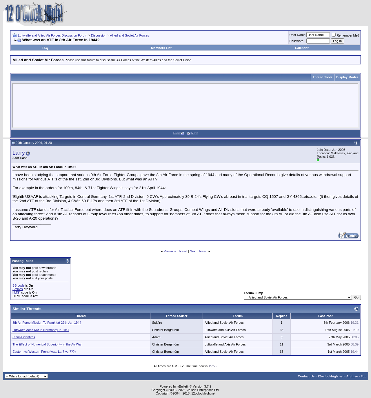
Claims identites (23, 337)
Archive (352, 376)
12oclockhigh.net (330, 376)
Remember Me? (345, 35)
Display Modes (347, 77)
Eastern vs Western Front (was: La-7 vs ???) (44, 351)
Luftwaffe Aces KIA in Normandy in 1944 (40, 330)
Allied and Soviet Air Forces (129, 35)
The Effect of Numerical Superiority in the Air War (47, 344)
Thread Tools (322, 77)
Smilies (17, 289)
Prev (176, 133)
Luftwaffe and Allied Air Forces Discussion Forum (52, 35)
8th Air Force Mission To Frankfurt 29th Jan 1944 (46, 322)
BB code (18, 285)
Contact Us (306, 376)
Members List (161, 48)
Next (194, 133)
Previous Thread (175, 251)
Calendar (302, 48)
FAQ (45, 48)
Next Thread (198, 251)
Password (296, 41)
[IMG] (16, 292)
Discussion (98, 35)
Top (363, 376)
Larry (18, 153)
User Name (298, 35)
